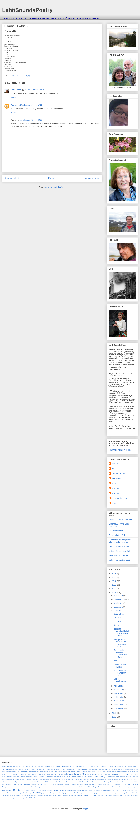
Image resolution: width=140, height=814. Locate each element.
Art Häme (6, 769)
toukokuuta (119, 693)
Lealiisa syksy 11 (101, 777)
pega (30, 793)
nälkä (18, 793)
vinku (113, 503)
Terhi (113, 483)
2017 (114, 574)
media (136, 790)
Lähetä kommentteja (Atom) (54, 187)
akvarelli (106, 787)
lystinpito (123, 790)
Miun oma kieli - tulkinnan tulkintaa (26, 779)
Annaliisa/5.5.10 (133, 766)
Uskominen (56, 787)
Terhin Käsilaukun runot (119, 546)
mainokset (130, 790)
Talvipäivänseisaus (8, 787)
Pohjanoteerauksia (72, 782)
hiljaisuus (130, 787)
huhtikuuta (118, 697)
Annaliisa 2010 (94, 766)
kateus (50, 790)
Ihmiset (111, 769)
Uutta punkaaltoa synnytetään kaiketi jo (121, 672)
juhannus (27, 790)
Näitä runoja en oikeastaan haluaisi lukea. (92, 779)
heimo (124, 787)
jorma (16, 789)
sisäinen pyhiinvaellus (65, 795)
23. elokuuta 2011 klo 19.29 (31, 120)
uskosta (130, 795)
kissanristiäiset (59, 790)
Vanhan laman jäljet (67, 787)
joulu (22, 790)
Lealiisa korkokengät (40, 777)
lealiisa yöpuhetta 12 (95, 790)
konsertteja (68, 790)
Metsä (11, 779)
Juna (3, 771)
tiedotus (100, 795)
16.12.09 (11, 766)
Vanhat (77, 787)
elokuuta (118, 611)
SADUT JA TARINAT (22, 784)
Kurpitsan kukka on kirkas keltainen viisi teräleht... (120, 653)
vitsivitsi (20, 798)
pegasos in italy (46, 793)
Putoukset (82, 782)
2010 (114, 713)
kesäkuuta (118, 690)
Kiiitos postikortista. (120, 680)
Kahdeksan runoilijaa (24, 771)
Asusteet (20, 769)
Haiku (86, 769)
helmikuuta (119, 705)
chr (110, 787)
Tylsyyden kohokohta (45, 787)
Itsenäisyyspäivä (128, 769)
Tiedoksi (117, 621)
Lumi (116, 777)
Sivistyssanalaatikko (90, 784)
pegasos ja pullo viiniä (87, 793)
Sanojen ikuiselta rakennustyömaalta (50, 784)
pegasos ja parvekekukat (71, 793)
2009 (114, 717)
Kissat (78, 771)
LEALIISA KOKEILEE (98, 771)
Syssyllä (117, 618)
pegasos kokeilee (99, 793)
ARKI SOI (34, 766)
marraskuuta (119, 599)
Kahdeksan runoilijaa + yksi (41, 771)
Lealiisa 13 (89, 774)
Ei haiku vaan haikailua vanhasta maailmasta (59, 769)
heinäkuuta (119, 686)
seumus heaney (52, 795)
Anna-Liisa (51, 766)
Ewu (113, 468)
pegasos (37, 793)
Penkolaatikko (29, 782)
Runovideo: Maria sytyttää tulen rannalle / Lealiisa (120, 541)
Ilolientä (119, 769)
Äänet (33, 798)
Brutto (116, 625)
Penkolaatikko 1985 (41, 782)
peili (107, 793)
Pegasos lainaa (20, 782)
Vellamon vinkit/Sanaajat (119, 560)
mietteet (5, 793)
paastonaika (24, 793)
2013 (114, 585)
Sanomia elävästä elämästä (73, 784)
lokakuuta (118, 603)
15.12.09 (5, 766)
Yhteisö (100, 787)
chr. (114, 786)
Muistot (61, 779)
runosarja (32, 795)
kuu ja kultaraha (77, 790)
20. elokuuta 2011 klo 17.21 (31, 105)
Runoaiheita (99, 782)
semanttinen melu (41, 795)
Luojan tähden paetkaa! (120, 665)
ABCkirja (27, 766)
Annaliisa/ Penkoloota (120, 766)
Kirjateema (71, 771)
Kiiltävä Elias (119, 614)
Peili (115, 661)
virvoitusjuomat (13, 798)
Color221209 (36, 769)
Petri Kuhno (16, 90)
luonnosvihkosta (108, 790)
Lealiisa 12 (79, 774)
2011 (114, 592)
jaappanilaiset (7, 790)
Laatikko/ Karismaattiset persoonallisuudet (119, 771)
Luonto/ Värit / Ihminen (130, 777)
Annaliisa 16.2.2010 (69, 766)
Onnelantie (128, 779)
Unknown (115, 488)
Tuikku (35, 787)
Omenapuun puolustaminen (116, 779)
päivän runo (119, 793)
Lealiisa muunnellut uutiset (56, 777)
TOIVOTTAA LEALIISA (129, 784)
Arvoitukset (13, 769)
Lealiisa (69, 774)
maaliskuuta (119, 701)
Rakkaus (88, 782)
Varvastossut (85, 787)
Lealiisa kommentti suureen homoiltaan (19, 777)
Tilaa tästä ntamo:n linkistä (120, 450)
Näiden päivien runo (70, 779)
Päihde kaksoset (116, 531)
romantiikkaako (133, 793)
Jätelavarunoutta (11, 771)
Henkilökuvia (96, 769)
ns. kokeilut (12, 793)
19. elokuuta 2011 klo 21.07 (36, 90)
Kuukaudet (87, 771)
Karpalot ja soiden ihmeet (59, 771)
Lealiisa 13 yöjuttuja (101, 774)
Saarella (34, 784)
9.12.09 (21, 766)
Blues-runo (27, 769)
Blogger (85, 809)
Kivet (82, 771)
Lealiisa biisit (113, 774)
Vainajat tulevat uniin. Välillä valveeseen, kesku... (120, 643)
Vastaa (13, 97)
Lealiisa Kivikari (118, 473)
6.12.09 (16, 766)
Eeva (42, 769)
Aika (46, 766)
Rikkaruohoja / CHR (117, 535)
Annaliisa (59, 766)
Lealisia (111, 777)
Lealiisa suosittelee (87, 777)
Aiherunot (41, 766)
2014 (114, 581)
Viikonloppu (93, 787)
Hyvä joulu (104, 769)
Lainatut (59, 774)
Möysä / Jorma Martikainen (120, 519)
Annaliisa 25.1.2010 (106, 766)
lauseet (85, 790)
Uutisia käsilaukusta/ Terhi (120, 551)
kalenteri (44, 790)
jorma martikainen (119, 498)
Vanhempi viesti (92, 178)
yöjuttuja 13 (27, 798)
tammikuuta (119, 708)
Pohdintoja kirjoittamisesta (57, 782)
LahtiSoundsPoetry (27, 10)
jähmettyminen (36, 790)
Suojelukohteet (107, 784)
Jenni (136, 769)
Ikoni (115, 769)
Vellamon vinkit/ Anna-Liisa (120, 555)
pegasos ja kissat (57, 793)
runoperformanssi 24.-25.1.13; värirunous (15, 795)
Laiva (64, 774)
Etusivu (51, 178)
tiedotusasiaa (107, 795)
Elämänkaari (79, 769)
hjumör (136, 787)
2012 (114, 589)
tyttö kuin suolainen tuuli (119, 795)
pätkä (126, 793)
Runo (93, 782)
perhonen (112, 793)
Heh (89, 769)
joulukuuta (118, 596)
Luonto (120, 777)
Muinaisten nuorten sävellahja (48, 779)
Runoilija (107, 782)
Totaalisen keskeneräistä (24, 787)
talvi (73, 795)
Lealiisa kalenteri (126, 774)
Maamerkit (5, 779)
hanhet (119, 787)
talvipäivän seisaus (89, 795)
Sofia (100, 784)
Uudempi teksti (11, 178)
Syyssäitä (117, 784)
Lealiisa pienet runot (73, 777)
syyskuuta (118, 607)
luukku (117, 790)
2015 (114, 577)
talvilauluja (78, 795)
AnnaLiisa (15, 105)
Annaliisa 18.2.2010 (82, 766)
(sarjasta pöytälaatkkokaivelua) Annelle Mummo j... (121, 632)
